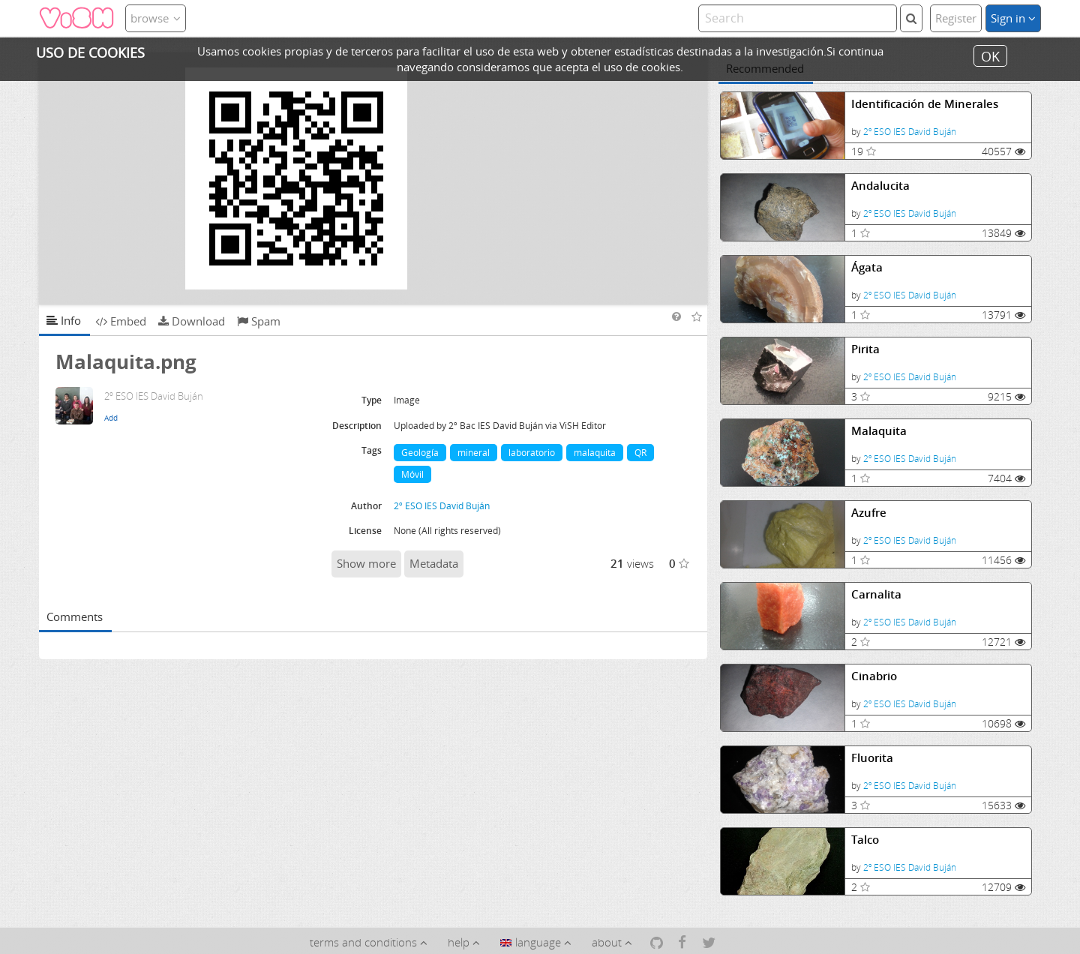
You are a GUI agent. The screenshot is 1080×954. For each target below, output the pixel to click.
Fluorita (872, 758)
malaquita (595, 452)
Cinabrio (874, 676)
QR (640, 452)
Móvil (412, 474)
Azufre (868, 513)
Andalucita (880, 185)
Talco (865, 839)
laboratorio (531, 452)
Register (955, 18)
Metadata (434, 563)
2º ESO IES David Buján (909, 131)
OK (990, 55)
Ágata (867, 267)
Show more (366, 563)
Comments (74, 616)
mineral (474, 452)
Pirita (865, 349)
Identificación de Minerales (924, 104)
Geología (420, 452)
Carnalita (876, 594)
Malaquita (879, 431)
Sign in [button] (1013, 18)
